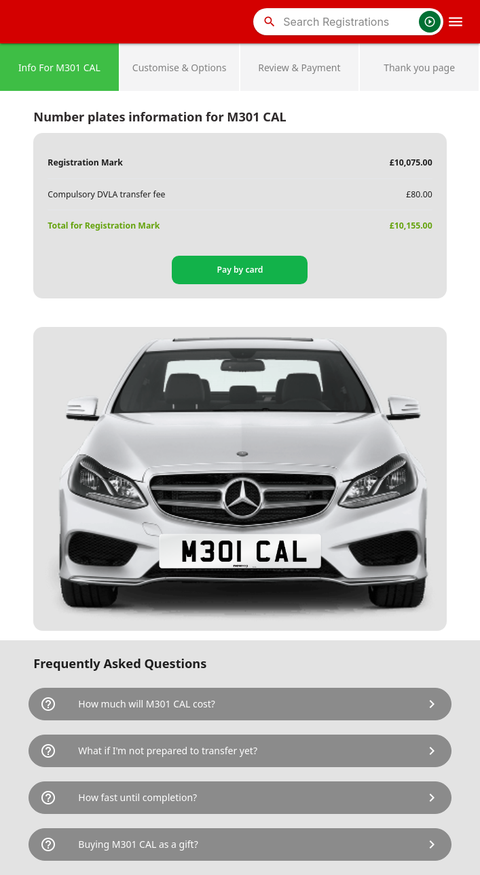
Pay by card (240, 269)
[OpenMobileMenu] (455, 21)
